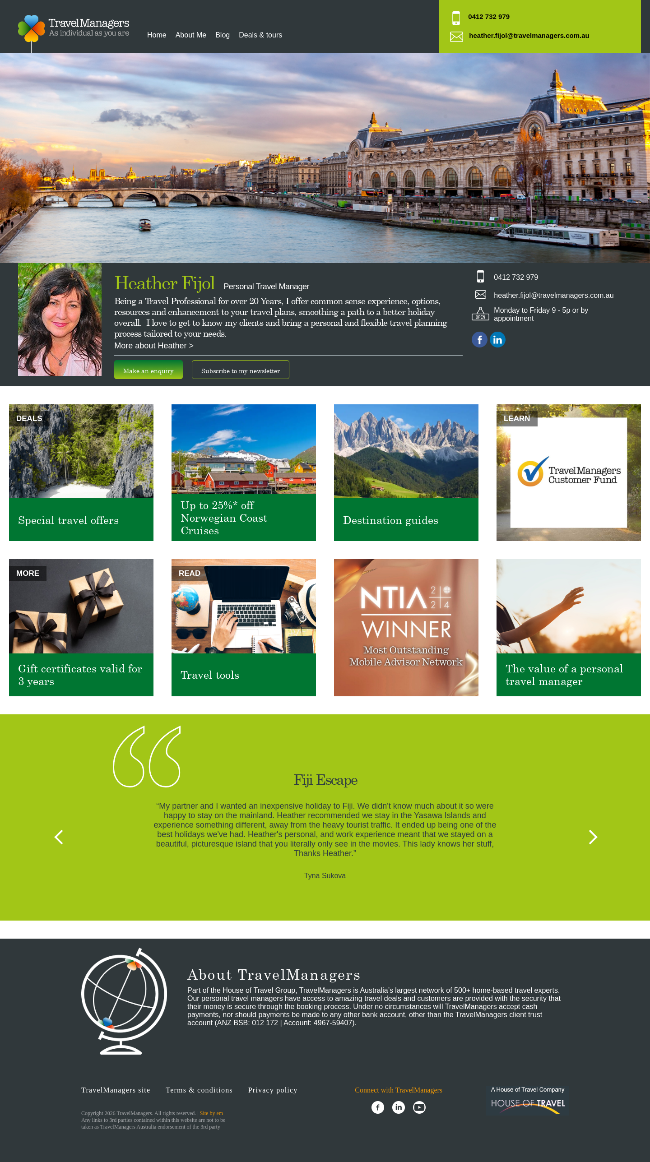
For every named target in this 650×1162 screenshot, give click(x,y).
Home (157, 35)
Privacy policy (273, 1090)
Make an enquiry (148, 371)
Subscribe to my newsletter (240, 371)
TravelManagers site (115, 1090)
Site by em (211, 1113)
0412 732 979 (489, 16)
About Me (191, 35)
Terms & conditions (199, 1090)
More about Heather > (154, 345)
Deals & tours (260, 35)
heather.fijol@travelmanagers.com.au (529, 35)
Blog (222, 35)
